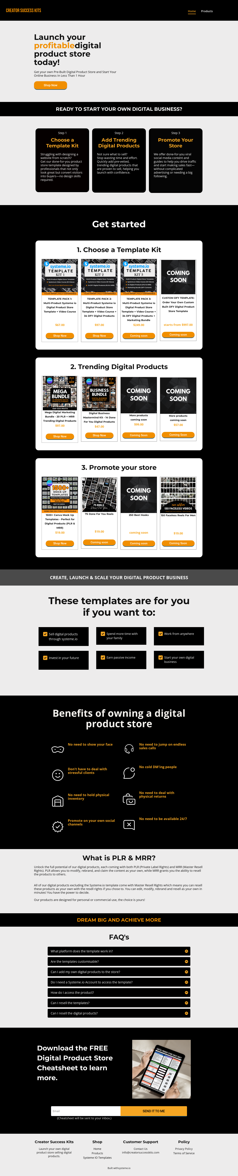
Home (192, 11)
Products (207, 11)
